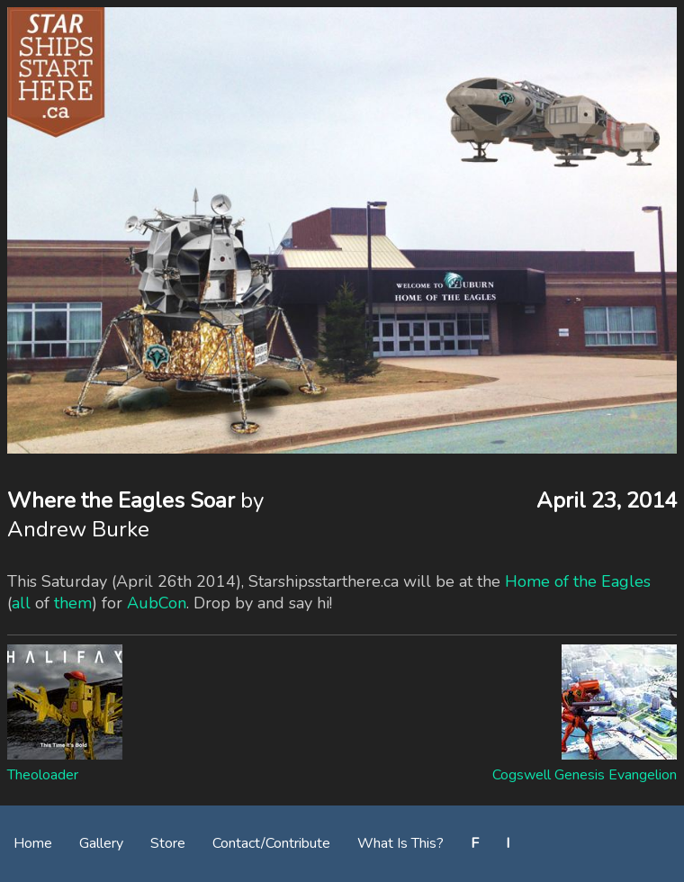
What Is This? (400, 843)
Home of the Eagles (578, 581)
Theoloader (42, 775)
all (21, 603)
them (73, 603)
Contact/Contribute (271, 843)
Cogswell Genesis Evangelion (584, 775)
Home (33, 843)
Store (167, 843)
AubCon (156, 603)
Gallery (101, 843)
